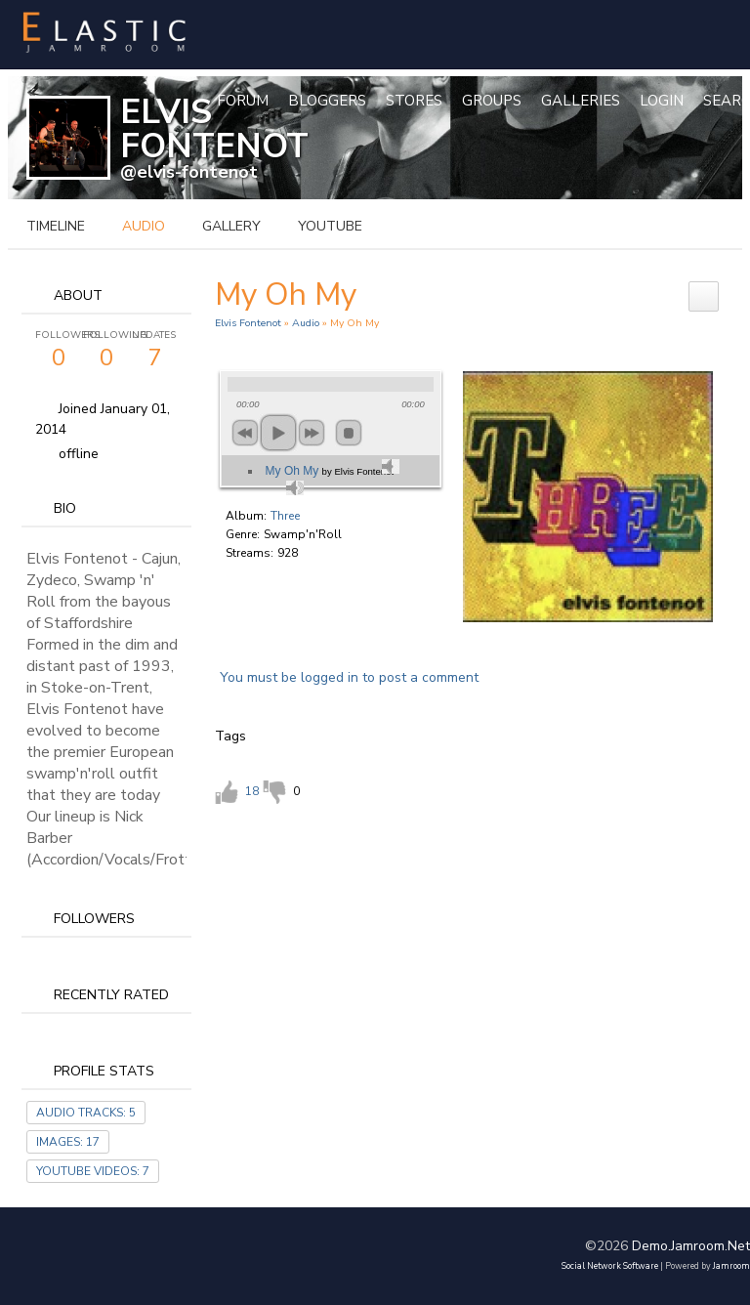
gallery (231, 226)
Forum (243, 100)
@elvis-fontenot (189, 172)
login (662, 100)
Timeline (55, 226)
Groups (491, 100)
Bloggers (327, 100)
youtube (330, 226)
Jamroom (731, 1266)
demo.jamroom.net (691, 1246)
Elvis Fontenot (248, 323)
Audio (305, 323)
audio (143, 226)
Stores (414, 100)
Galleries (580, 100)
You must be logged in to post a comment (349, 677)
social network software (610, 1266)
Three (285, 516)
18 (252, 791)
